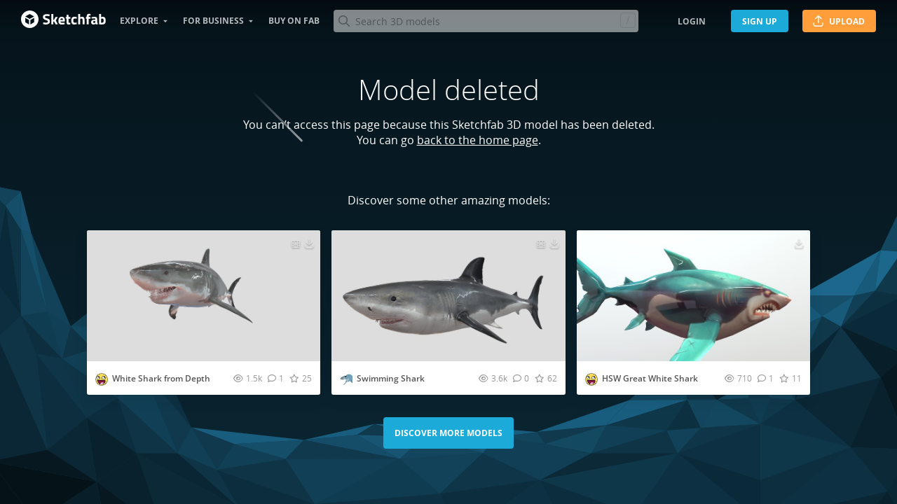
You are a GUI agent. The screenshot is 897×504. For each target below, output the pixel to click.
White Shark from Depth (161, 378)
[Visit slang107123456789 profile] (346, 379)
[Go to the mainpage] (63, 20)
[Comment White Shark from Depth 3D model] (276, 378)
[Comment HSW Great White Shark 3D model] (766, 378)
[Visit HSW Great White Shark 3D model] (693, 295)
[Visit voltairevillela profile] (101, 379)
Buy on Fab (294, 21)
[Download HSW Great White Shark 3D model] (799, 242)
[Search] (485, 21)
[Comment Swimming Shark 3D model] (521, 378)
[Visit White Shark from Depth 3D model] (203, 295)
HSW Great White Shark (650, 378)
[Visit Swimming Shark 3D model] (448, 295)
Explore (139, 21)
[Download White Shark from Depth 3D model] (309, 242)
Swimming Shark (391, 378)
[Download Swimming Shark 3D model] (554, 242)
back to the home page (477, 140)
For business (213, 21)
